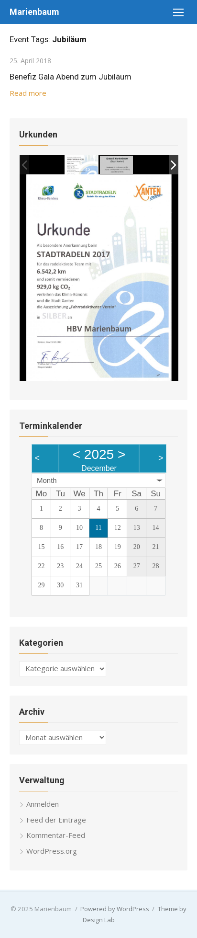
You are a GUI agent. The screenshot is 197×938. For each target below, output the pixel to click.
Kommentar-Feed (55, 835)
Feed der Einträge (56, 819)
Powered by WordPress (114, 908)
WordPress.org (51, 851)
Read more (28, 93)
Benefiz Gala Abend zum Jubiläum (70, 76)
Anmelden (42, 804)
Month (47, 480)
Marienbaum (34, 12)
